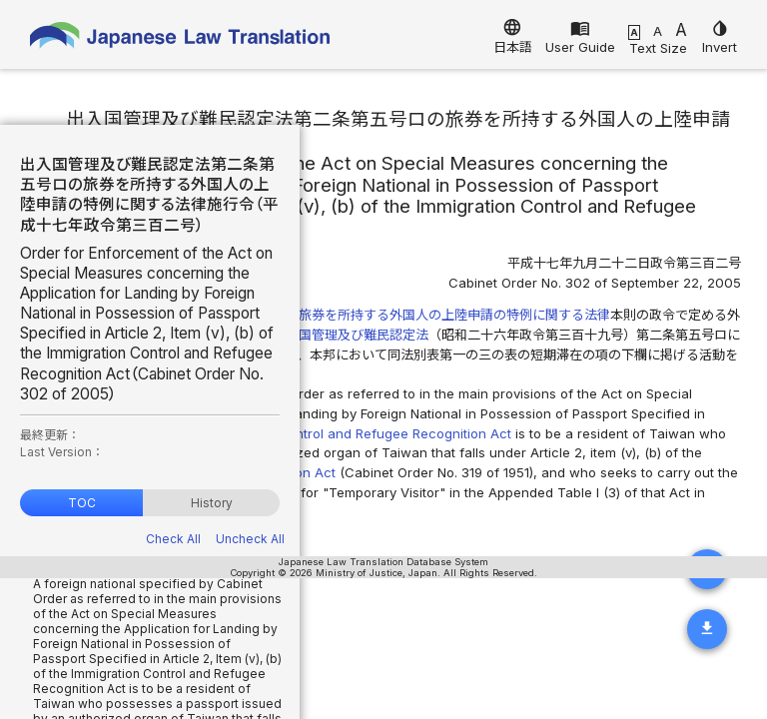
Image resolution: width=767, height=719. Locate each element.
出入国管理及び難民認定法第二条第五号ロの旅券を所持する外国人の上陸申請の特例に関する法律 (324, 315)
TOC (82, 502)
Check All (173, 538)
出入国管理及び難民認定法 (350, 335)
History (212, 502)
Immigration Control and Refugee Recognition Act (356, 433)
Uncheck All (250, 538)
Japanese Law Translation (180, 39)
